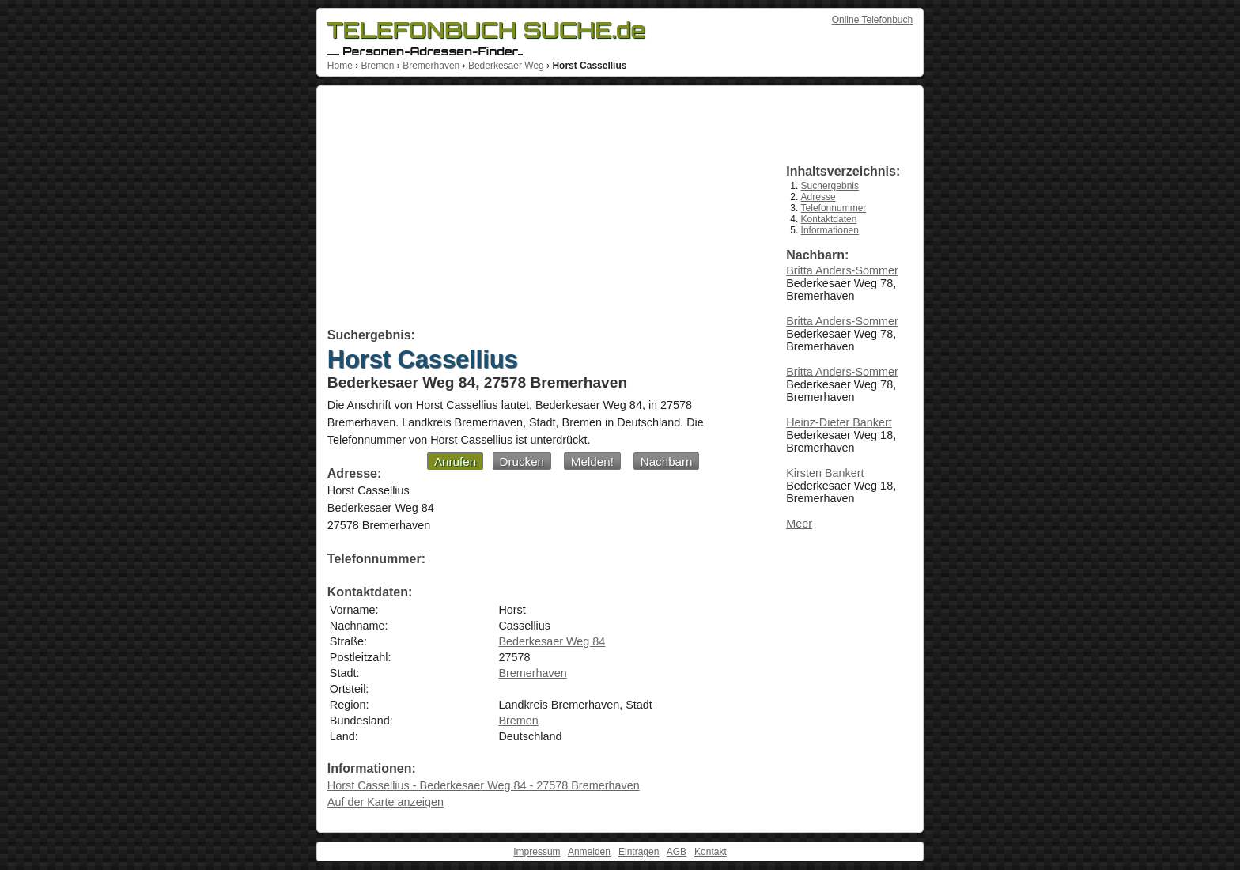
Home (340, 65)
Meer (799, 523)
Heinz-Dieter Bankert (839, 422)
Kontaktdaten (829, 219)
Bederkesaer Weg (506, 65)
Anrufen (455, 461)
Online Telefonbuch (872, 19)
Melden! (592, 461)
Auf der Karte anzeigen (385, 802)
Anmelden (589, 851)
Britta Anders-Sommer (842, 270)
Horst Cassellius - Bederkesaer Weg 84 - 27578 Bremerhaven (483, 785)
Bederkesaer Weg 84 (551, 641)
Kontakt (710, 851)
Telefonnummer (834, 208)
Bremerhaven (431, 65)
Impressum (536, 851)
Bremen (377, 65)
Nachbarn (667, 461)
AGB (676, 851)
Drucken (522, 461)
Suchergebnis (830, 185)
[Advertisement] (538, 209)
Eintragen (638, 851)
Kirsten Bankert (825, 473)
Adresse (818, 196)
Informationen (830, 230)
